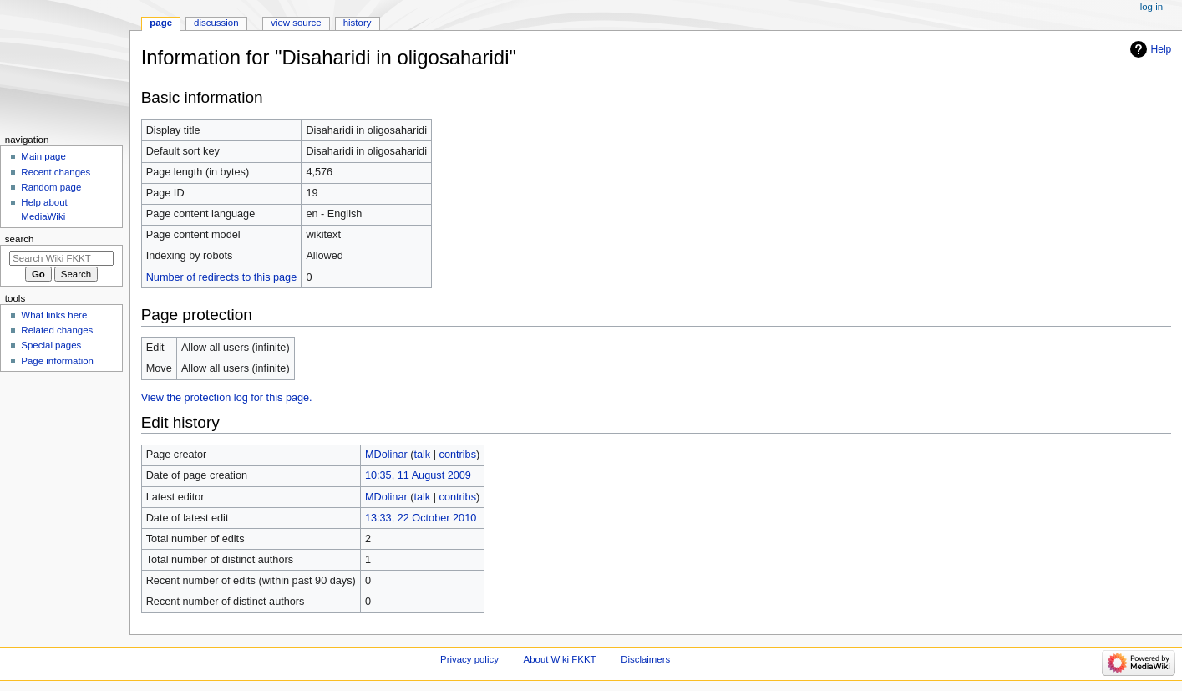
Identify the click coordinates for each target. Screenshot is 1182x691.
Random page (51, 187)
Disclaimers (645, 659)
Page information (57, 361)
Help (1161, 49)
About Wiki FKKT (560, 659)
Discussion (216, 23)
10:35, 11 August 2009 (418, 475)
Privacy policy (469, 659)
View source (296, 23)
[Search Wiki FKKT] (61, 258)
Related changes (57, 330)
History (357, 23)
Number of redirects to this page (221, 277)
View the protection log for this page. (226, 398)
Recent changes (55, 172)
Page (161, 23)
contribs (457, 454)
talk (421, 454)
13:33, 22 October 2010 (420, 518)
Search (19, 239)
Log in (1151, 7)
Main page (43, 156)
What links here (54, 315)
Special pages (51, 345)
